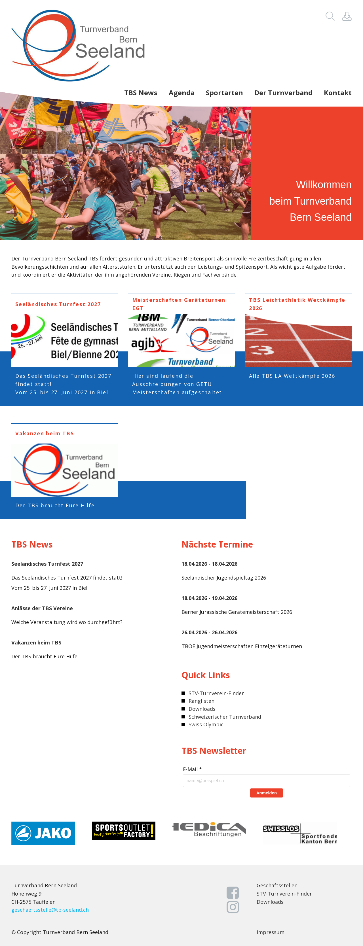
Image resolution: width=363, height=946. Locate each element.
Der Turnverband (283, 93)
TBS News (140, 93)
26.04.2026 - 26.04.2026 (209, 632)
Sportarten (224, 93)
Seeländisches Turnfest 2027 (47, 563)
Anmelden (266, 792)
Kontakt (338, 93)
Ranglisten (201, 700)
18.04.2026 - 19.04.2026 (209, 598)
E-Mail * (192, 769)
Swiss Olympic (206, 724)
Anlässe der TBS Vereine (42, 608)
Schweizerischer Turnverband (225, 716)
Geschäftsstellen (277, 885)
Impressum (270, 932)
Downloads (202, 708)
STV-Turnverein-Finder (216, 693)
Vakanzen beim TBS (36, 642)
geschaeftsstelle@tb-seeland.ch (50, 909)
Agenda (182, 93)
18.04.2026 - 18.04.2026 (209, 563)
